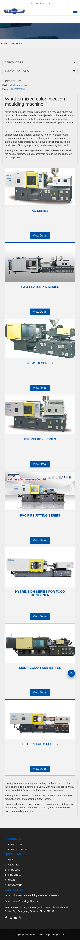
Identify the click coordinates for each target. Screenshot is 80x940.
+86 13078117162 (42, 4)
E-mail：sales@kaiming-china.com (22, 901)
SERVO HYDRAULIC (17, 71)
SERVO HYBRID (14, 62)
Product (17, 43)
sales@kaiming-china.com (20, 85)
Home (4, 43)
